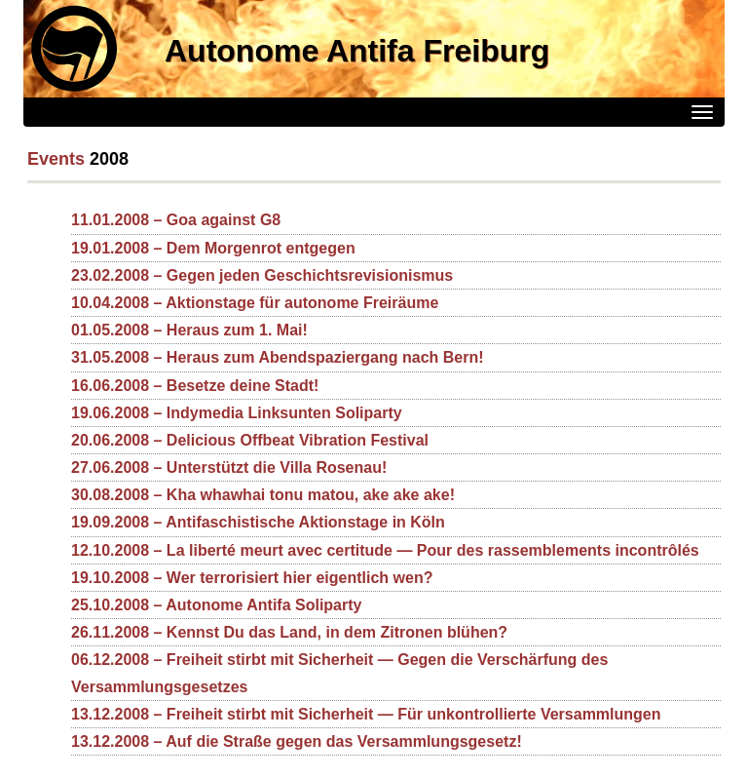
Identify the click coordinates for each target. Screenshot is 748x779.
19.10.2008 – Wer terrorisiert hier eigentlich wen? (251, 577)
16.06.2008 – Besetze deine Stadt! (194, 385)
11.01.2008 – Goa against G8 (175, 220)
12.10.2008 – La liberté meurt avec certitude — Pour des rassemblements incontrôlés (385, 550)
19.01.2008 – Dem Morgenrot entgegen (213, 248)
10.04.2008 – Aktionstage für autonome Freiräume (254, 302)
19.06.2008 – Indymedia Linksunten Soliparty (236, 413)
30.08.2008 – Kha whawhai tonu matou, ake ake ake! (263, 495)
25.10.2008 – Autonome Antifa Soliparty (216, 605)
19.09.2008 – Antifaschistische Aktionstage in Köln (258, 522)
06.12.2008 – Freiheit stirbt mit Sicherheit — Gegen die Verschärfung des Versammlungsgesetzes (339, 672)
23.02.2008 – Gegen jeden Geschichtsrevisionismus (262, 275)
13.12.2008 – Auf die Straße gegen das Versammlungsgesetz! (296, 741)
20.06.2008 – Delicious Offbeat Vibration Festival (250, 440)
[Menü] (702, 112)
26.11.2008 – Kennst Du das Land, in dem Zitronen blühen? (289, 632)
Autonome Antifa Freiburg (357, 50)
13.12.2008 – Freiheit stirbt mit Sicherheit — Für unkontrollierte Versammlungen (366, 714)
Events (56, 159)
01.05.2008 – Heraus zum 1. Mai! (189, 330)
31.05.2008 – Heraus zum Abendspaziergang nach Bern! (277, 357)
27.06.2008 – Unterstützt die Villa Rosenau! (229, 467)
